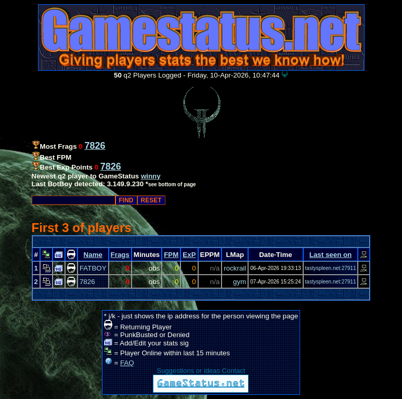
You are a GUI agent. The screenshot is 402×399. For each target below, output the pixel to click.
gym (239, 282)
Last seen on (330, 255)
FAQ (127, 363)
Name (93, 255)
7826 (87, 282)
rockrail (235, 268)
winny (151, 176)
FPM (171, 255)
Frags (120, 255)
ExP (189, 255)
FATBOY (93, 268)
